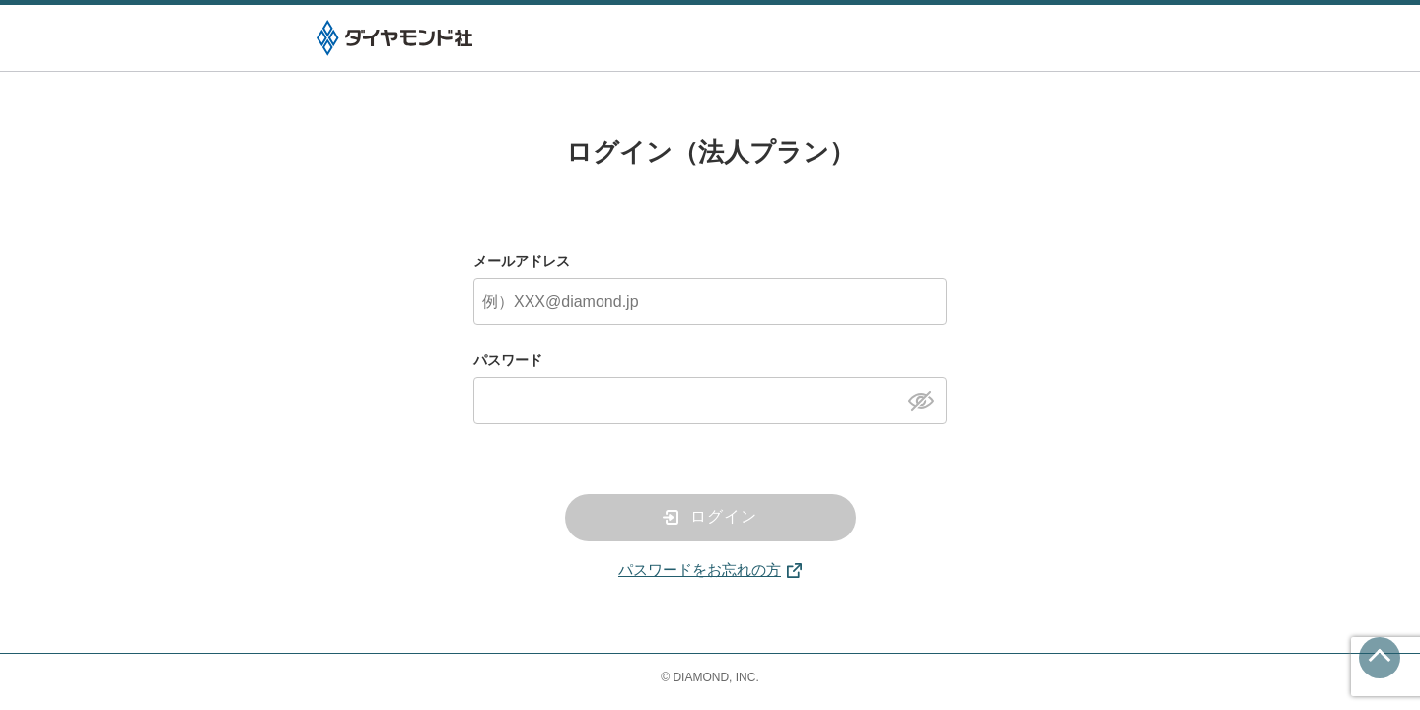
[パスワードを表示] (926, 399)
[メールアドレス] (710, 301)
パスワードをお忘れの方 (699, 569)
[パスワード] (710, 400)
